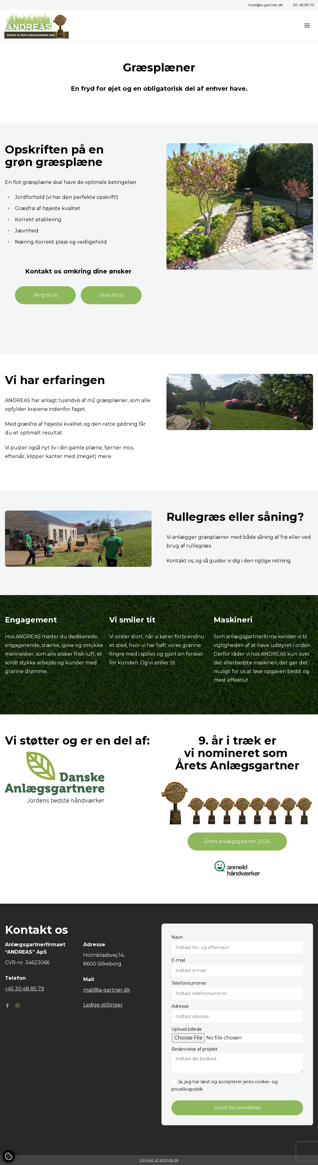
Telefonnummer (189, 983)
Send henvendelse (237, 1108)
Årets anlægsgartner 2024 (237, 841)
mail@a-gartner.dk (265, 4)
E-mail (178, 960)
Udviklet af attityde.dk (159, 1160)
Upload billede (186, 1029)
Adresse (180, 1006)
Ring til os (45, 295)
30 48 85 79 (303, 4)
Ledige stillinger (103, 1005)
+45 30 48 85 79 (24, 989)
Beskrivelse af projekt (194, 1049)
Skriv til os (111, 295)
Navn (177, 937)
